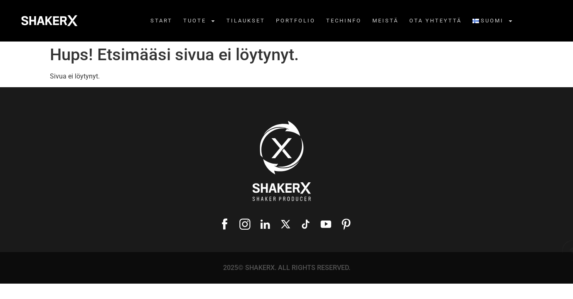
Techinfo (344, 20)
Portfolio (295, 20)
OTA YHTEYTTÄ (435, 20)
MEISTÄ (385, 20)
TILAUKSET (245, 20)
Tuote (199, 21)
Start (161, 20)
